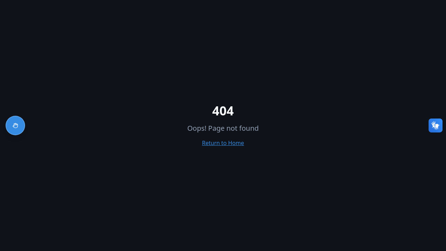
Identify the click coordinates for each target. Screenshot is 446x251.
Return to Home (223, 143)
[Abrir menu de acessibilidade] (15, 125)
